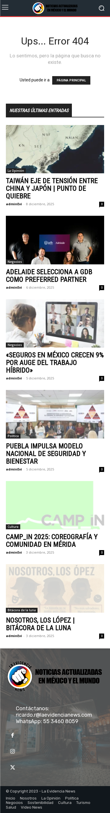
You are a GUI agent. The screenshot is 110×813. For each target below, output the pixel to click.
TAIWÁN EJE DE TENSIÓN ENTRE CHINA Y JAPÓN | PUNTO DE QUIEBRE (52, 188)
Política (13, 436)
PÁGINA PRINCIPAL (71, 80)
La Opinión (16, 171)
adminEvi (14, 204)
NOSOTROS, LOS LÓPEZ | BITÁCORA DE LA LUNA (40, 624)
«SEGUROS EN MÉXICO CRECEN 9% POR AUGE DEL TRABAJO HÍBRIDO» (55, 362)
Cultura (13, 527)
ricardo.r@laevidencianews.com (54, 715)
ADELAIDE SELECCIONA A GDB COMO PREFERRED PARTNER (49, 276)
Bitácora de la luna (22, 610)
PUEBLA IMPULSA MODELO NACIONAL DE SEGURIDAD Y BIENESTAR (46, 453)
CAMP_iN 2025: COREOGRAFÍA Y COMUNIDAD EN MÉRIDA (51, 541)
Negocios (15, 262)
